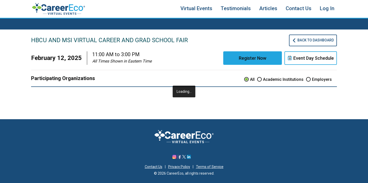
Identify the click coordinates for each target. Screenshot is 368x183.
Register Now (252, 58)
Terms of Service (210, 167)
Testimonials (236, 8)
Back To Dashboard (313, 40)
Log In (327, 8)
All (252, 79)
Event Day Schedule (310, 58)
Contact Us (298, 8)
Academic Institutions (283, 79)
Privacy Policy (179, 167)
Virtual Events (196, 8)
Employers (322, 79)
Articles (268, 8)
